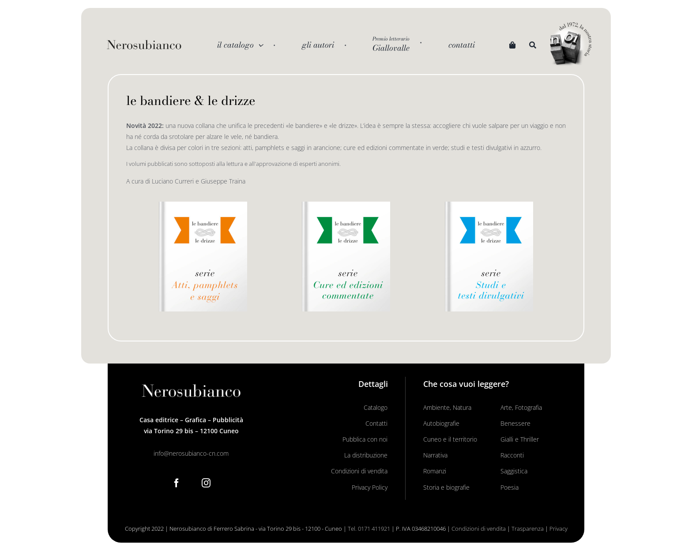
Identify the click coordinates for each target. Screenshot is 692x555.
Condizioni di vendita (478, 528)
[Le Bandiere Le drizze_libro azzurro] (489, 204)
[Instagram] (206, 483)
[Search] (532, 45)
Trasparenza (527, 528)
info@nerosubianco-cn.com (191, 453)
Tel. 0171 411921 (369, 528)
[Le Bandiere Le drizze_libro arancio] (203, 204)
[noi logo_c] (571, 44)
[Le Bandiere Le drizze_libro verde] (346, 204)
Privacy (558, 528)
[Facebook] (176, 483)
